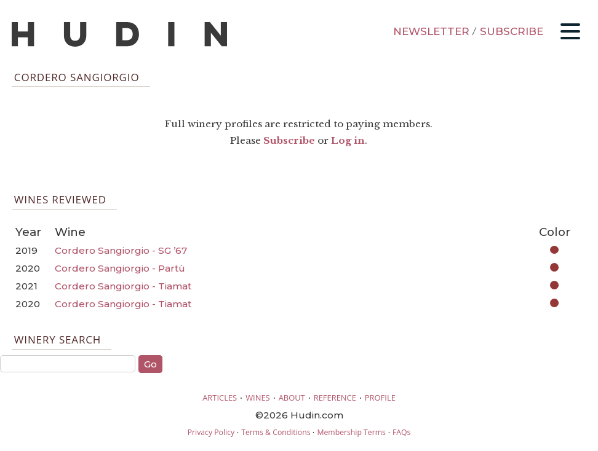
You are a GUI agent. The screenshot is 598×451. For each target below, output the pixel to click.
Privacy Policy (211, 432)
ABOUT (292, 397)
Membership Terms (351, 432)
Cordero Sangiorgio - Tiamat (123, 286)
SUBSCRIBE (511, 31)
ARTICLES (219, 397)
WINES (257, 397)
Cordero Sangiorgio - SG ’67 (121, 250)
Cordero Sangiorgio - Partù (120, 268)
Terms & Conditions (275, 432)
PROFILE (380, 397)
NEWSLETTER (431, 31)
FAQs (401, 432)
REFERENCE (335, 397)
